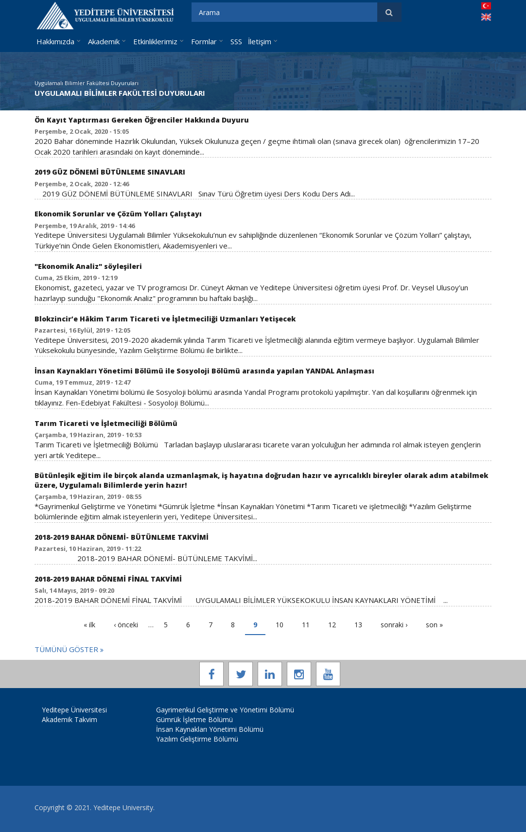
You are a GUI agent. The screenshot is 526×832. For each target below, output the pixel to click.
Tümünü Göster (67, 649)
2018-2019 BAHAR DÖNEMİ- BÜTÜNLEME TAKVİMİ (122, 537)
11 (306, 624)
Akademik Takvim (69, 719)
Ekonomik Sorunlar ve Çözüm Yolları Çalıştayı (118, 213)
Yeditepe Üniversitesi (74, 709)
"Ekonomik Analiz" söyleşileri (88, 266)
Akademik (104, 41)
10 (279, 624)
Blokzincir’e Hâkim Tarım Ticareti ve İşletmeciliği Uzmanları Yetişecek (165, 318)
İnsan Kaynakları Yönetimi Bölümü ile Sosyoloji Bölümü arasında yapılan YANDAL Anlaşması (204, 370)
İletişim (259, 41)
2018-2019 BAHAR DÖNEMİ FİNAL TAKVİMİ (108, 579)
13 (358, 624)
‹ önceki (126, 624)
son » (434, 624)
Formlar (204, 41)
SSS (236, 41)
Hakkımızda (55, 41)
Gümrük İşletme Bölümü (194, 719)
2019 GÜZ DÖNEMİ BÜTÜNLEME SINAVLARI (110, 172)
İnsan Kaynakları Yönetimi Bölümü (209, 729)
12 (332, 624)
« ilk (89, 624)
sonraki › (394, 624)
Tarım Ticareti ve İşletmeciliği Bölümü (106, 423)
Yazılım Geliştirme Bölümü (197, 738)
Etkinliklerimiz (155, 41)
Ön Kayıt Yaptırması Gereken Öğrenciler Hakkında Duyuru (142, 119)
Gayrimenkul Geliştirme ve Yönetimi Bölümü (225, 709)
